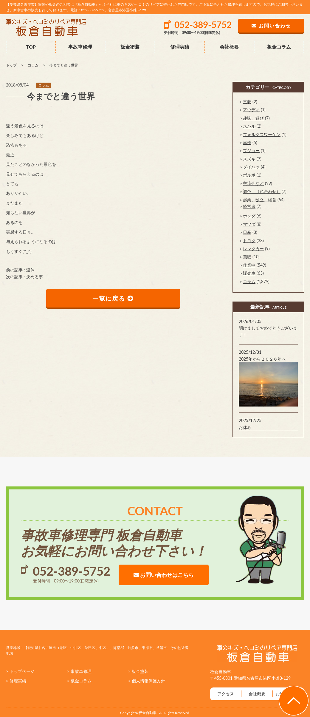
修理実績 (179, 47)
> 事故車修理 (79, 671)
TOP (31, 47)
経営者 (249, 206)
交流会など (253, 183)
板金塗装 (130, 47)
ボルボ (249, 174)
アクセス (225, 693)
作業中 (249, 265)
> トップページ (20, 671)
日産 (247, 232)
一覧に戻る (113, 298)
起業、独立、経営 (259, 199)
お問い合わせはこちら (164, 574)
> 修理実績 (16, 680)
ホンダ (249, 215)
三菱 (247, 101)
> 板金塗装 (138, 671)
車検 (247, 142)
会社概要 (229, 47)
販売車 (249, 273)
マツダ (249, 224)
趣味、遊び (253, 117)
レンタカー (253, 248)
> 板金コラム (79, 680)
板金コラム (279, 47)
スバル (249, 126)
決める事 (34, 276)
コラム (43, 85)
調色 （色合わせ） (261, 191)
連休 (30, 269)
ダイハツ (251, 166)
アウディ (251, 109)
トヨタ (249, 240)
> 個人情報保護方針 (146, 680)
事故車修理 (80, 47)
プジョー (251, 150)
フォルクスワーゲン (261, 134)
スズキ (249, 158)
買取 (247, 256)
